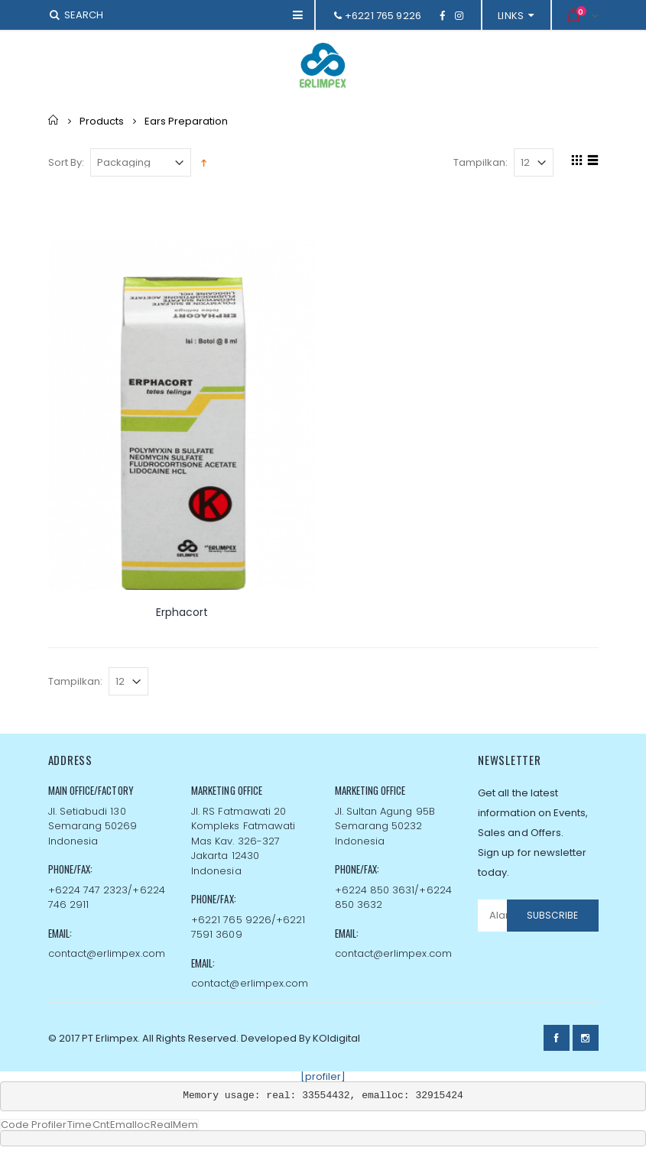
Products (102, 120)
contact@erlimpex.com (106, 953)
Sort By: (66, 162)
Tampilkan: (480, 162)
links (511, 15)
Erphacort (182, 612)
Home (54, 120)
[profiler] (323, 1076)
